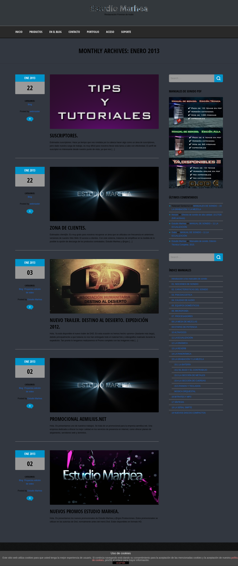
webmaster (35, 111)
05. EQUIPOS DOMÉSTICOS (185, 305)
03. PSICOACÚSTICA (182, 295)
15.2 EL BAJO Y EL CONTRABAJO (190, 370)
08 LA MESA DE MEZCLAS (184, 321)
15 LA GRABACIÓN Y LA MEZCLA (188, 359)
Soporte (126, 32)
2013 (32, 78)
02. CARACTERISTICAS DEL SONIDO (190, 289)
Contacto (74, 32)
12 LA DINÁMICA (180, 343)
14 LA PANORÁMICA (181, 354)
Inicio (19, 32)
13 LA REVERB (179, 348)
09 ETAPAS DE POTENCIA (184, 327)
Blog (30, 104)
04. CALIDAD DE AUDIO (183, 300)
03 (30, 272)
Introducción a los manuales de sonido (189, 279)
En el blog (55, 32)
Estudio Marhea (35, 299)
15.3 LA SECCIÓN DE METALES (189, 375)
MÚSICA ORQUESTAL (185, 391)
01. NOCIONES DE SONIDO (185, 284)
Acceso (110, 32)
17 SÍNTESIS (178, 402)
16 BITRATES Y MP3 (181, 397)
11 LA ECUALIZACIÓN (182, 338)
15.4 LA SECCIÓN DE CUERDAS (190, 380)
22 (30, 88)
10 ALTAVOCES (179, 332)
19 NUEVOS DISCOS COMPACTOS (189, 413)
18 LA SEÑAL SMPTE (182, 407)
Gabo (174, 232)
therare (175, 215)
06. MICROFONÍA (180, 311)
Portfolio (93, 32)
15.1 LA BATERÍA (182, 364)
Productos (35, 32)
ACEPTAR (120, 563)
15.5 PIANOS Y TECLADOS (187, 386)
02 (30, 371)
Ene (27, 78)
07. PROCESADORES (182, 316)
